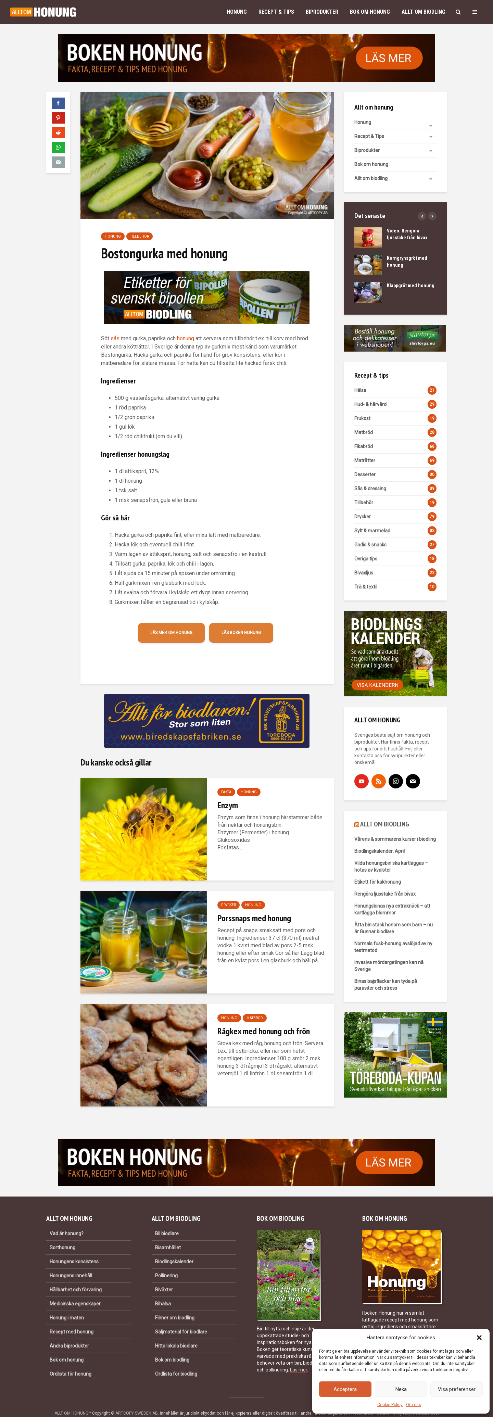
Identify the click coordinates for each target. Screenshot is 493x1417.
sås (115, 338)
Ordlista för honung (70, 1362)
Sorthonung (62, 1236)
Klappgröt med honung (410, 285)
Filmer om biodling (174, 1306)
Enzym (227, 805)
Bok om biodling (172, 1348)
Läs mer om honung (171, 632)
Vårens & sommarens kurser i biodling (395, 839)
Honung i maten (67, 1306)
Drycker (228, 905)
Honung (237, 12)
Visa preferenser (457, 1389)
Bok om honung (370, 12)
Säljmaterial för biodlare (181, 1320)
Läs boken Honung (241, 632)
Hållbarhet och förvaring (76, 1278)
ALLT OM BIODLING (384, 824)
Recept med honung (71, 1320)
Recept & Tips (276, 12)
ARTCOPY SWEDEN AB (136, 1401)
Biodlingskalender (174, 1250)
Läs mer (298, 1358)
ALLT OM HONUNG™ (72, 1401)
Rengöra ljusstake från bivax (385, 894)
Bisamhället (168, 1236)
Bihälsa (163, 1292)
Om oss (413, 1404)
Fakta (226, 792)
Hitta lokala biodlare (176, 1334)
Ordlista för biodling (176, 1362)
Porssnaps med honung (254, 918)
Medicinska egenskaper (75, 1292)
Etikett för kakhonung (377, 882)
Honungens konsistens (74, 1250)
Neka (401, 1389)
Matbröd (254, 1018)
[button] (479, 1337)
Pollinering (166, 1264)
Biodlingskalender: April (379, 851)
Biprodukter (322, 12)
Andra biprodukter (69, 1334)
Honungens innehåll (71, 1264)
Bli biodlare (167, 1222)
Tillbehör (139, 236)
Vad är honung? (67, 1222)
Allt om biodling (423, 12)
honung (185, 338)
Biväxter (164, 1278)
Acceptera (345, 1389)
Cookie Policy (390, 1404)
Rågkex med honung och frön (263, 1031)
